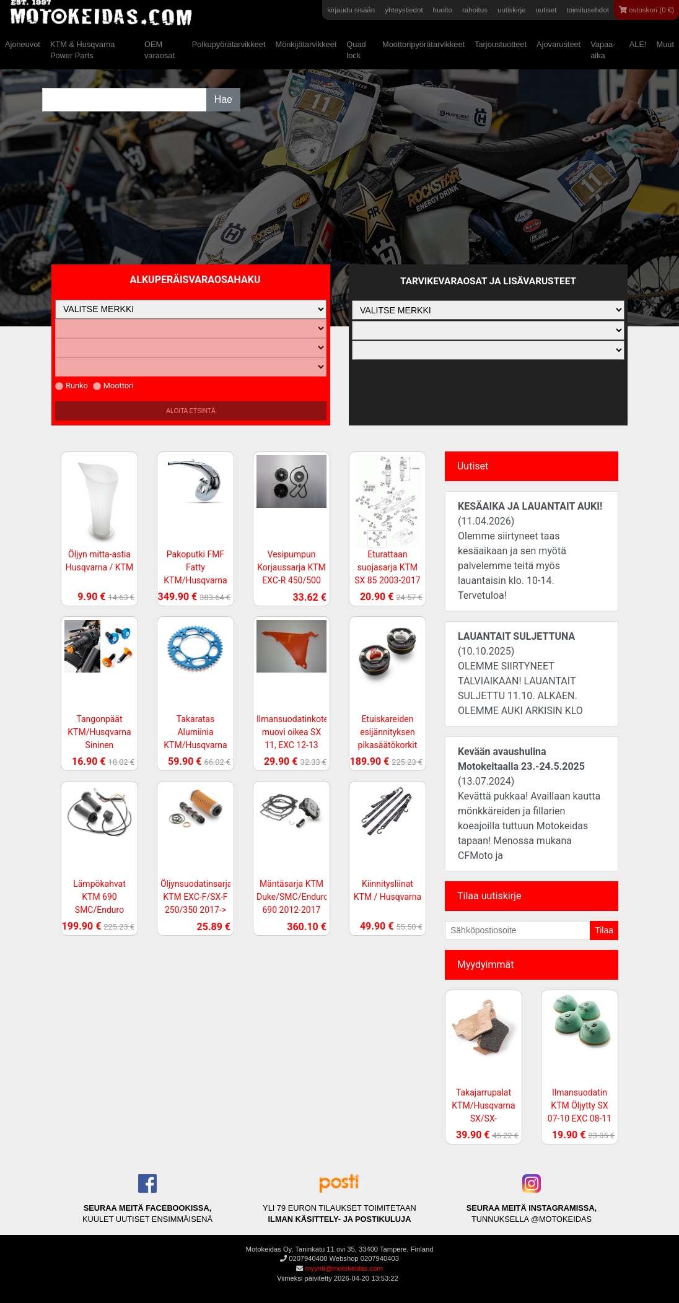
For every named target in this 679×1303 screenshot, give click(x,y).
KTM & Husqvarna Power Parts (82, 50)
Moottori (113, 385)
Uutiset (472, 466)
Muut (665, 44)
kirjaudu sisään (351, 10)
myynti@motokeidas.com (343, 1268)
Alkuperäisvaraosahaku (195, 279)
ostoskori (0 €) (646, 10)
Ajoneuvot (22, 44)
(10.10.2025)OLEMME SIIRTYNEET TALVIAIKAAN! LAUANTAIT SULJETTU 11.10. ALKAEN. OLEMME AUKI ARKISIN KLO (520, 673)
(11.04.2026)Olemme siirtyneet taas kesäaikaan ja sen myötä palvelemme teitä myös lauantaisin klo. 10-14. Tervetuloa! (530, 550)
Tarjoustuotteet (501, 44)
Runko (71, 385)
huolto (442, 10)
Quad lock (356, 50)
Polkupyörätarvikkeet (229, 44)
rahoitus (475, 10)
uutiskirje (511, 10)
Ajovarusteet (558, 44)
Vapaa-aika (602, 50)
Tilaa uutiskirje (489, 896)
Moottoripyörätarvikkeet (423, 44)
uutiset (545, 10)
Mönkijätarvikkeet (305, 44)
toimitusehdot (587, 10)
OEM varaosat (159, 50)
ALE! (638, 44)
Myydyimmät (485, 964)
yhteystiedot (404, 10)
